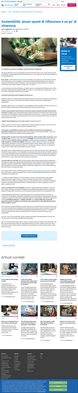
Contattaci (71, 5)
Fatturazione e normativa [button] (38, 5)
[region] (39, 386)
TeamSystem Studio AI (6, 358)
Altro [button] (49, 5)
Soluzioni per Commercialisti (4, 363)
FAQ (41, 358)
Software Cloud (5, 365)
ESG (2, 208)
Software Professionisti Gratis (6, 374)
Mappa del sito (30, 367)
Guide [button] (54, 5)
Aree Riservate (30, 358)
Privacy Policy (30, 361)
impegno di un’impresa (40, 140)
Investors (16, 366)
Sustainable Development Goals (39, 170)
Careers (16, 368)
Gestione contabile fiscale (5, 368)
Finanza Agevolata (5, 376)
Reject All (58, 386)
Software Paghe (5, 370)
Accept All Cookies (58, 389)
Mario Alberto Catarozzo (10, 296)
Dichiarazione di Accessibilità (31, 365)
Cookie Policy (30, 363)
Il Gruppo (16, 356)
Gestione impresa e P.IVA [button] (27, 5)
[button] (20, 1)
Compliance (17, 364)
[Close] (75, 385)
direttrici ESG (35, 155)
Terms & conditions (31, 359)
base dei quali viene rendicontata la (18, 138)
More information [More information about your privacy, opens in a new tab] (41, 391)
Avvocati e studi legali (7, 33)
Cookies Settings (58, 382)
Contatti (16, 358)
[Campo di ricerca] (67, 1)
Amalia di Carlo (9, 335)
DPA (41, 356)
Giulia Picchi (8, 29)
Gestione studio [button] (16, 5)
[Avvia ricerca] (75, 1)
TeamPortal (30, 371)
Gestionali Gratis (5, 372)
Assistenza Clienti (31, 356)
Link (28, 369)
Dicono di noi (17, 363)
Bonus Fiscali (4, 378)
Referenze (16, 361)
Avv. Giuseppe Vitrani (29, 301)
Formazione (17, 369)
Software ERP (4, 356)
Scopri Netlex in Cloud (29, 235)
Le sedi (16, 359)
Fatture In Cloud (5, 361)
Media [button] (58, 5)
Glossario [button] (63, 5)
